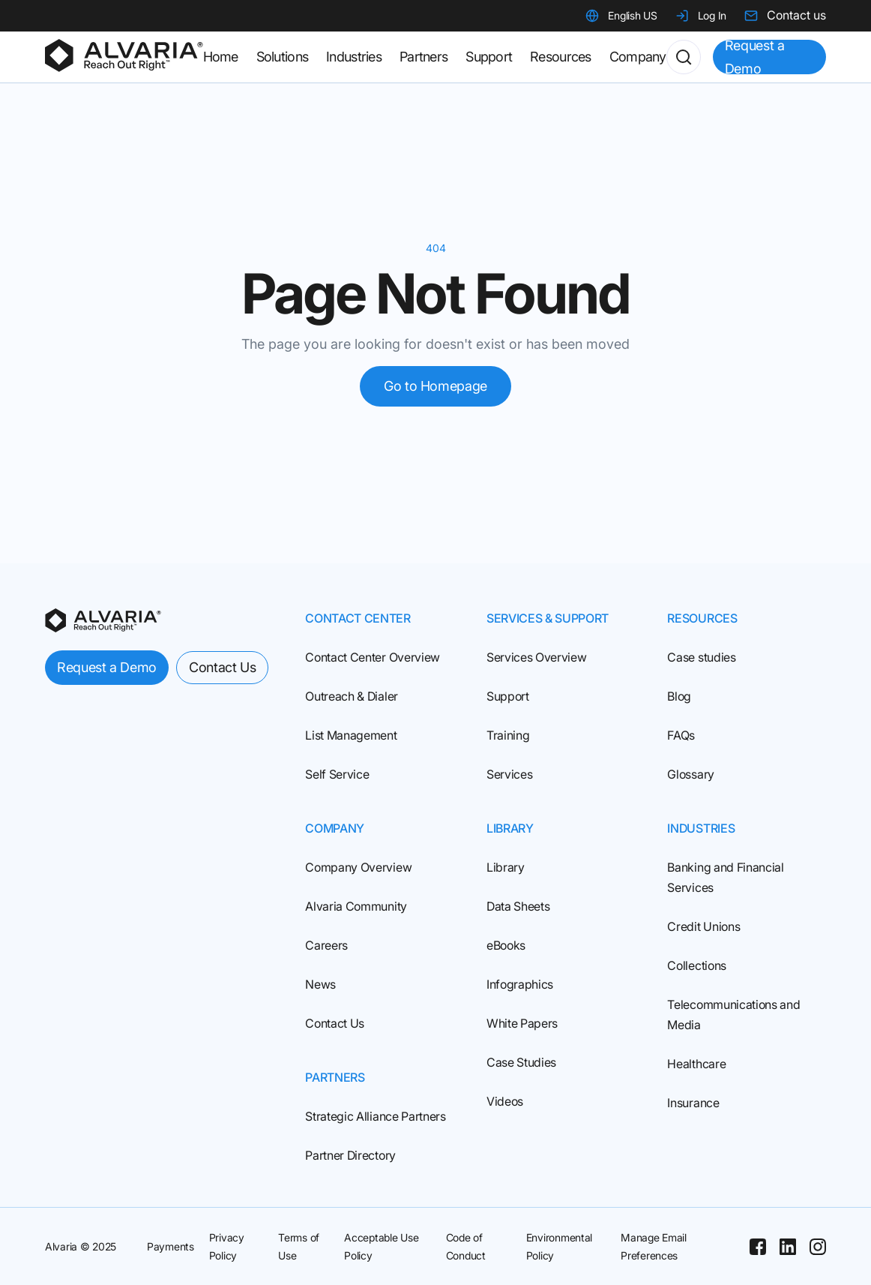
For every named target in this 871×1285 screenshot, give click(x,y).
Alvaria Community (356, 906)
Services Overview (536, 657)
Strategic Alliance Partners (375, 1116)
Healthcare (696, 1063)
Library (505, 867)
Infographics (519, 984)
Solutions (282, 57)
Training (507, 735)
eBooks (505, 945)
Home (220, 57)
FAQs (681, 735)
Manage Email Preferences (654, 1246)
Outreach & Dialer (351, 696)
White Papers (522, 1023)
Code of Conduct (466, 1246)
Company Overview (358, 867)
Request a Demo (755, 57)
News (320, 984)
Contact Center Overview (372, 657)
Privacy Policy (226, 1246)
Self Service (337, 774)
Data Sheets (517, 906)
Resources (560, 57)
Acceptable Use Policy (381, 1246)
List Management (351, 735)
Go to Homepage (435, 386)
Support (507, 696)
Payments (170, 1246)
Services (509, 774)
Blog (679, 696)
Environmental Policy (559, 1246)
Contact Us (334, 1023)
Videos (504, 1101)
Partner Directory (350, 1155)
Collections (696, 965)
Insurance (693, 1102)
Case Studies (521, 1062)
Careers (326, 945)
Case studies (701, 657)
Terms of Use (298, 1246)
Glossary (690, 774)
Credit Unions (703, 926)
